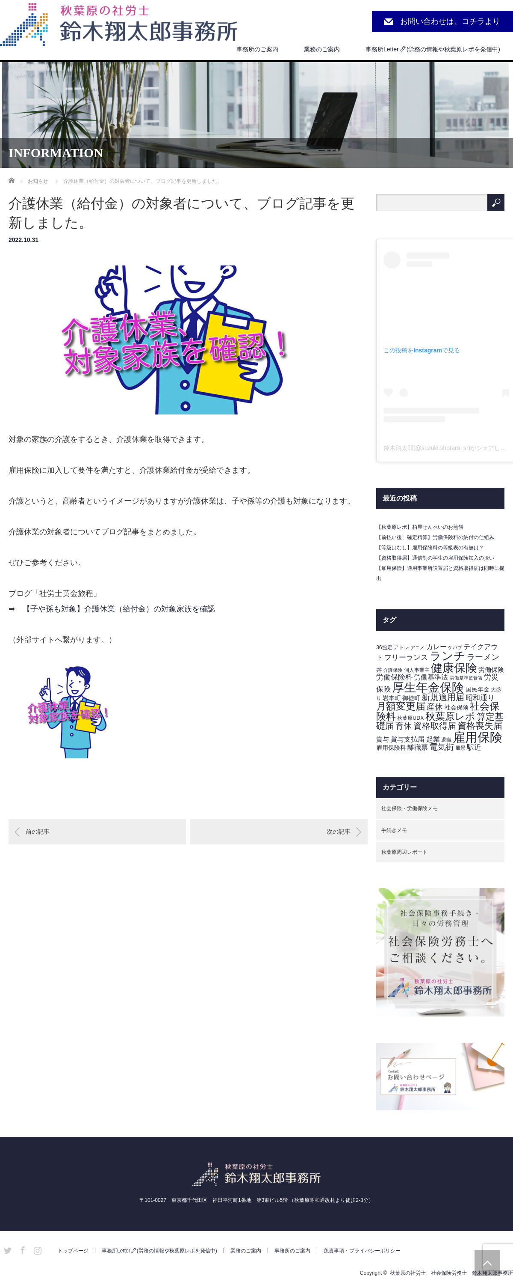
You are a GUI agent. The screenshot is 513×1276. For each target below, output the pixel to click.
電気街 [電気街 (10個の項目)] (442, 746)
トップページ (73, 1250)
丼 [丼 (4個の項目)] (379, 670)
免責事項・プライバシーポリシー (362, 1250)
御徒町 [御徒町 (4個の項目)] (411, 698)
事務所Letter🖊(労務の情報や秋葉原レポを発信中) (433, 49)
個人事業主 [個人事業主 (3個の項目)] (417, 670)
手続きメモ (394, 830)
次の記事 (339, 831)
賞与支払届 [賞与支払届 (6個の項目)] (407, 739)
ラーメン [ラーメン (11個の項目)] (483, 657)
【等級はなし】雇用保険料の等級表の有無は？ (430, 548)
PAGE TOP (487, 1263)
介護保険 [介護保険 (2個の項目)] (392, 670)
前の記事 (38, 831)
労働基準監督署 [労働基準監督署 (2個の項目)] (466, 677)
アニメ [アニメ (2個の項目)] (417, 647)
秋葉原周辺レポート (404, 852)
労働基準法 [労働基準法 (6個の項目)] (431, 677)
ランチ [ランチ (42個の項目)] (448, 656)
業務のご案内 (322, 49)
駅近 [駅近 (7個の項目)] (474, 747)
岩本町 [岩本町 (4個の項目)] (392, 698)
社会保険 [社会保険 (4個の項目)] (457, 707)
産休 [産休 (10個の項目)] (435, 706)
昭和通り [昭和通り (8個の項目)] (480, 697)
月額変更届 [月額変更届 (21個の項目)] (400, 706)
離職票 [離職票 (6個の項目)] (417, 747)
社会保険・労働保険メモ (409, 808)
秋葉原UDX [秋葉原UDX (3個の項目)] (410, 718)
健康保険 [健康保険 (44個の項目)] (454, 667)
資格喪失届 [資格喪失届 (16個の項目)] (479, 726)
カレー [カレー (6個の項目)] (436, 646)
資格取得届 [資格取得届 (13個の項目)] (434, 725)
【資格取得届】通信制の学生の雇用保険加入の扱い (435, 558)
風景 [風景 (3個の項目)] (460, 748)
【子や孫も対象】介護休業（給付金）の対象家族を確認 (119, 609)
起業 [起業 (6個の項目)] (433, 739)
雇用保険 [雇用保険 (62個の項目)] (477, 737)
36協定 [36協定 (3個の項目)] (384, 647)
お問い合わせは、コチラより (450, 21)
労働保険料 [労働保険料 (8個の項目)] (394, 677)
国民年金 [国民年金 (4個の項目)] (477, 689)
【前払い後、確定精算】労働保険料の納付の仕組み (435, 537)
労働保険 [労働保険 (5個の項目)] (491, 669)
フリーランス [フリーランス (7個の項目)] (406, 657)
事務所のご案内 (257, 49)
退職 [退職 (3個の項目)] (446, 740)
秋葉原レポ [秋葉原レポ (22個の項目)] (450, 716)
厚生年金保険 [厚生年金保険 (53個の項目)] (428, 687)
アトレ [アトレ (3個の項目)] (401, 647)
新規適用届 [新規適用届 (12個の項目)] (443, 697)
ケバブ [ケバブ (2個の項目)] (455, 647)
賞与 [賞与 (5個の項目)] (382, 739)
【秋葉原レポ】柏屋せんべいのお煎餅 (419, 527)
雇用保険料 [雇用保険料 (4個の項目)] (391, 748)
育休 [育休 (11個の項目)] (403, 725)
